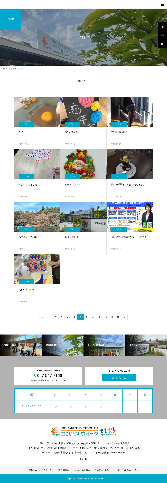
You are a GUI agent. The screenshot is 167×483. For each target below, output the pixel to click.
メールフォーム (119, 378)
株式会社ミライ (131, 470)
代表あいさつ (48, 470)
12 (118, 317)
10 (105, 317)
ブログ (26, 124)
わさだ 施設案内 (82, 470)
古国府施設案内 (102, 470)
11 (112, 317)
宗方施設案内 (64, 470)
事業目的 (33, 470)
